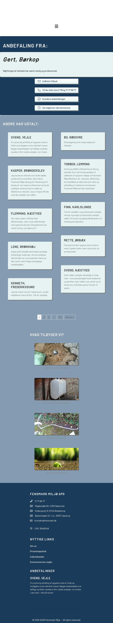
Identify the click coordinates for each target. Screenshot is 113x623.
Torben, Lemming (77, 164)
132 (60, 317)
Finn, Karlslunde (77, 207)
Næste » (69, 317)
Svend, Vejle (21, 137)
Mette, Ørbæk (75, 240)
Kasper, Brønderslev (28, 170)
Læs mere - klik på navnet (41, 592)
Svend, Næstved (77, 270)
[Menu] (56, 26)
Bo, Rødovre (73, 137)
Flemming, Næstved (26, 213)
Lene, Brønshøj (23, 246)
